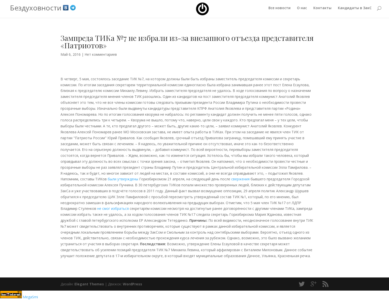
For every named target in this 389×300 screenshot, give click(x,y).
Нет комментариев (101, 54)
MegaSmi (30, 297)
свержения (241, 179)
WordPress (132, 284)
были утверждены (123, 179)
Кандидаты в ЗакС (355, 10)
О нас (302, 10)
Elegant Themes (89, 284)
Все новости (279, 10)
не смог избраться (113, 208)
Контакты (322, 10)
